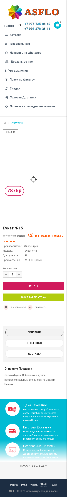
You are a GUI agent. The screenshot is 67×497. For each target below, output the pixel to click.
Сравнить (37, 307)
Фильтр (10, 132)
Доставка (34, 353)
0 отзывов (20, 236)
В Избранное (15, 307)
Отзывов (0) (34, 343)
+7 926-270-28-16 (37, 28)
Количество (10, 268)
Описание (34, 332)
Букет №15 (17, 123)
